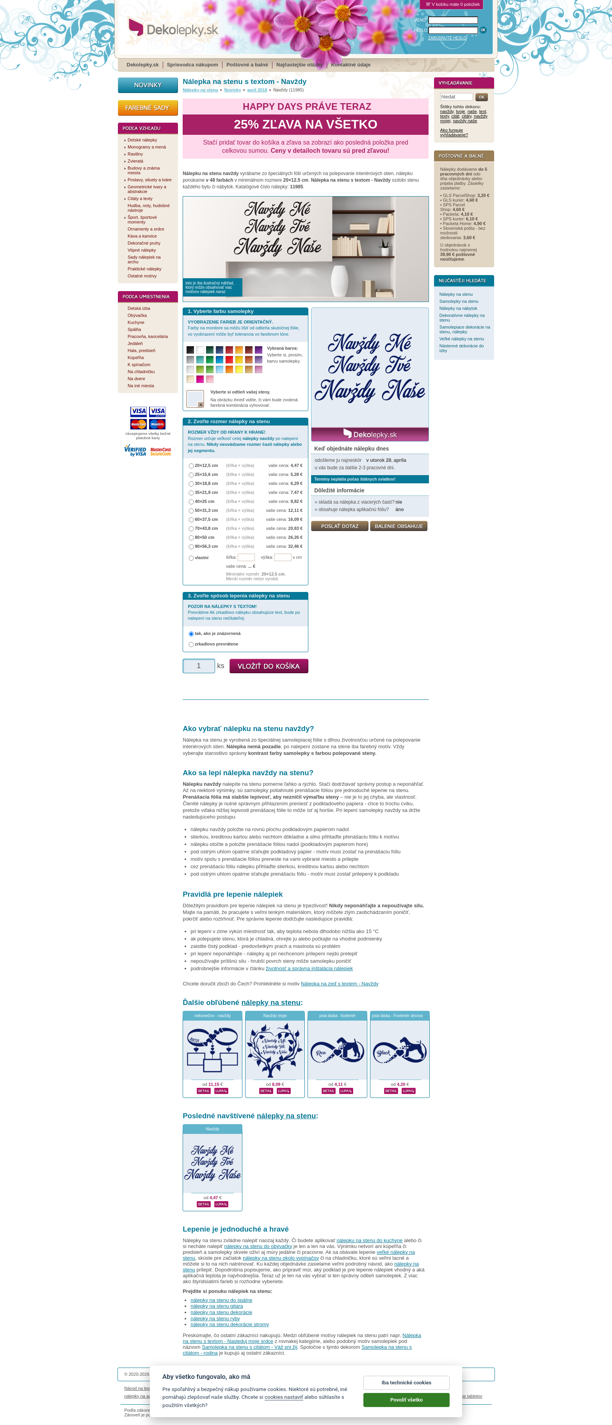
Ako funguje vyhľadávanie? (454, 132)
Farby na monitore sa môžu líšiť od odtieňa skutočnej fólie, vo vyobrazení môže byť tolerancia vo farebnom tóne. (243, 328)
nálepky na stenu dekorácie (221, 1312)
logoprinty (292, 1396)
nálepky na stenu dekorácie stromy (229, 1324)
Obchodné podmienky (258, 1388)
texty (444, 116)
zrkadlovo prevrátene (216, 644)
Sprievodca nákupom (192, 65)
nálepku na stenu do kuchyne (369, 1240)
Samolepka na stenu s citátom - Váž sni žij (249, 1347)
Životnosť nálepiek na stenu (188, 1388)
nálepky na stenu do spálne (221, 1300)
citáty (466, 116)
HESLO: (421, 30)
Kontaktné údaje (350, 65)
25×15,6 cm (206, 474)
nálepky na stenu (270, 1002)
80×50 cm (204, 537)
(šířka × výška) (240, 465)
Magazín (226, 1388)
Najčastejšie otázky (299, 65)
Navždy (212, 1129)
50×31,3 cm (206, 510)
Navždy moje (275, 1016)
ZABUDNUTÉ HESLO (447, 38)
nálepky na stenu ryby (215, 1318)
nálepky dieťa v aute (216, 1396)
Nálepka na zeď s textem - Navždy (340, 984)
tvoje (460, 111)
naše (472, 111)
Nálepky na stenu (200, 90)
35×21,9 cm (206, 492)
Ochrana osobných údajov (308, 1388)
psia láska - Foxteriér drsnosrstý (400, 1016)
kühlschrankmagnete (259, 1396)
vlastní (201, 557)
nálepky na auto (140, 1396)
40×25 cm (204, 501)
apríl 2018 (257, 90)
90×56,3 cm (206, 546)
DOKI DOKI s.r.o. (217, 1374)
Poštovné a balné (247, 65)
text (482, 111)
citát (455, 116)
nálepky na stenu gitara (216, 1306)
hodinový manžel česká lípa (414, 1396)
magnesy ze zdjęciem (325, 1396)
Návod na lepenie (141, 1388)
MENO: (420, 20)
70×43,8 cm (206, 528)
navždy (447, 111)
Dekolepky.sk (143, 65)
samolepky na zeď (367, 1396)
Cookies (344, 1388)
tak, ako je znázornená (217, 633)
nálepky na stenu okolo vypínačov (281, 1258)
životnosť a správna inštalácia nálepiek (309, 968)
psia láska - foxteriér (337, 1016)
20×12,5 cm (206, 465)
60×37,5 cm (206, 519)
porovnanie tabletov (463, 1396)
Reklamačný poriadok (376, 1388)
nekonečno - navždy (212, 1016)
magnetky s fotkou (176, 1396)
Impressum (412, 1388)
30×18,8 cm (206, 483)
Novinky (232, 90)
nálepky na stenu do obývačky (258, 1246)
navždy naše (465, 120)
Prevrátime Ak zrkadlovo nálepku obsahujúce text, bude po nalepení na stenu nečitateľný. (244, 612)
